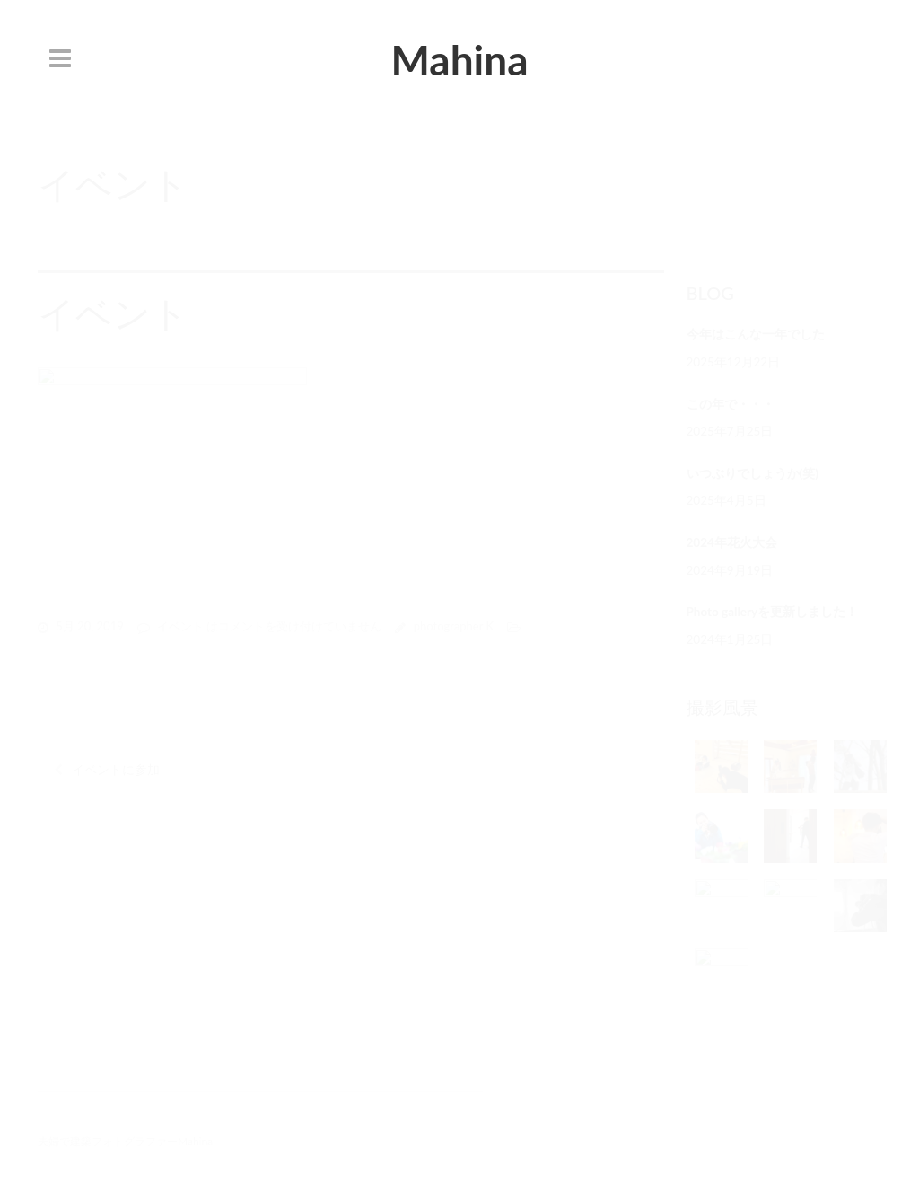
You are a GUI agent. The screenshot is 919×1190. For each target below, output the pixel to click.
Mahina (459, 59)
